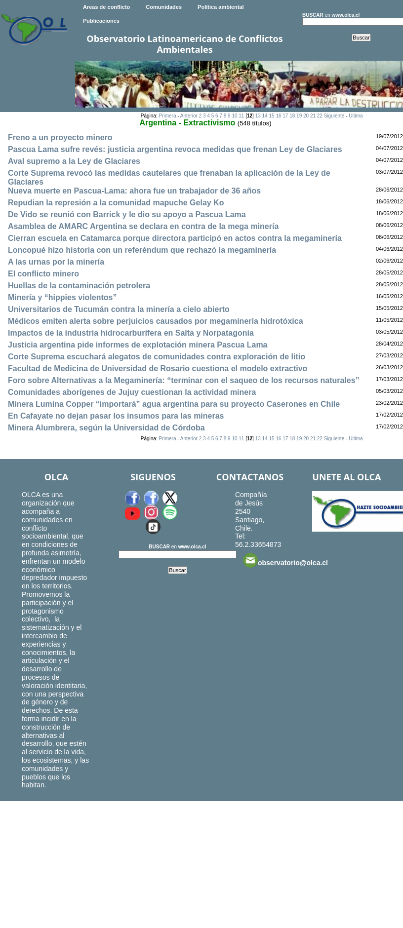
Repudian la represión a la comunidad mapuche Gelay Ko (116, 202)
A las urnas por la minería (56, 262)
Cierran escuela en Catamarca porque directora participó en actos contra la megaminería (175, 238)
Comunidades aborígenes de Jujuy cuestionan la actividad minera (132, 392)
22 (319, 115)
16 (278, 115)
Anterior (189, 115)
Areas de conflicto (106, 7)
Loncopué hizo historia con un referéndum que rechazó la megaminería (142, 250)
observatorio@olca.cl (285, 560)
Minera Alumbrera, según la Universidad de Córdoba (106, 428)
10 (234, 115)
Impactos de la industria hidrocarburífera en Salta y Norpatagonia (131, 333)
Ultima (356, 115)
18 (292, 115)
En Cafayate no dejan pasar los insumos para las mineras (116, 416)
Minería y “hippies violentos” (62, 297)
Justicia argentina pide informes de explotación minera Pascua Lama (138, 345)
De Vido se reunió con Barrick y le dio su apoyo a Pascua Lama (127, 214)
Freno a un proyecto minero (60, 137)
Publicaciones (101, 21)
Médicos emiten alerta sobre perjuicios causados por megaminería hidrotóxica (155, 321)
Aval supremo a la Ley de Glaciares (74, 161)
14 (265, 115)
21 (313, 115)
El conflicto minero (43, 274)
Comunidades (164, 7)
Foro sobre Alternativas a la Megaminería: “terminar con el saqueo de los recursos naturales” (184, 380)
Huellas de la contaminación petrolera (79, 285)
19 (299, 115)
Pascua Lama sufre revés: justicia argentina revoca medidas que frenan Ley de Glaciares (175, 149)
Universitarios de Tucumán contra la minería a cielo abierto (119, 309)
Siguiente (334, 115)
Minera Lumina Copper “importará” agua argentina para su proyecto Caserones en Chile (174, 404)
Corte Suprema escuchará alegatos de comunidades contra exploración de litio (156, 356)
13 (258, 115)
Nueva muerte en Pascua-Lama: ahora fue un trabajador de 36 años (134, 191)
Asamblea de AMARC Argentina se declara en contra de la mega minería (143, 226)
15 (271, 115)
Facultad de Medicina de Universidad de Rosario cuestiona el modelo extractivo (157, 368)
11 (241, 115)
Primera (167, 115)
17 (285, 115)
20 (306, 115)
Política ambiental (221, 7)
